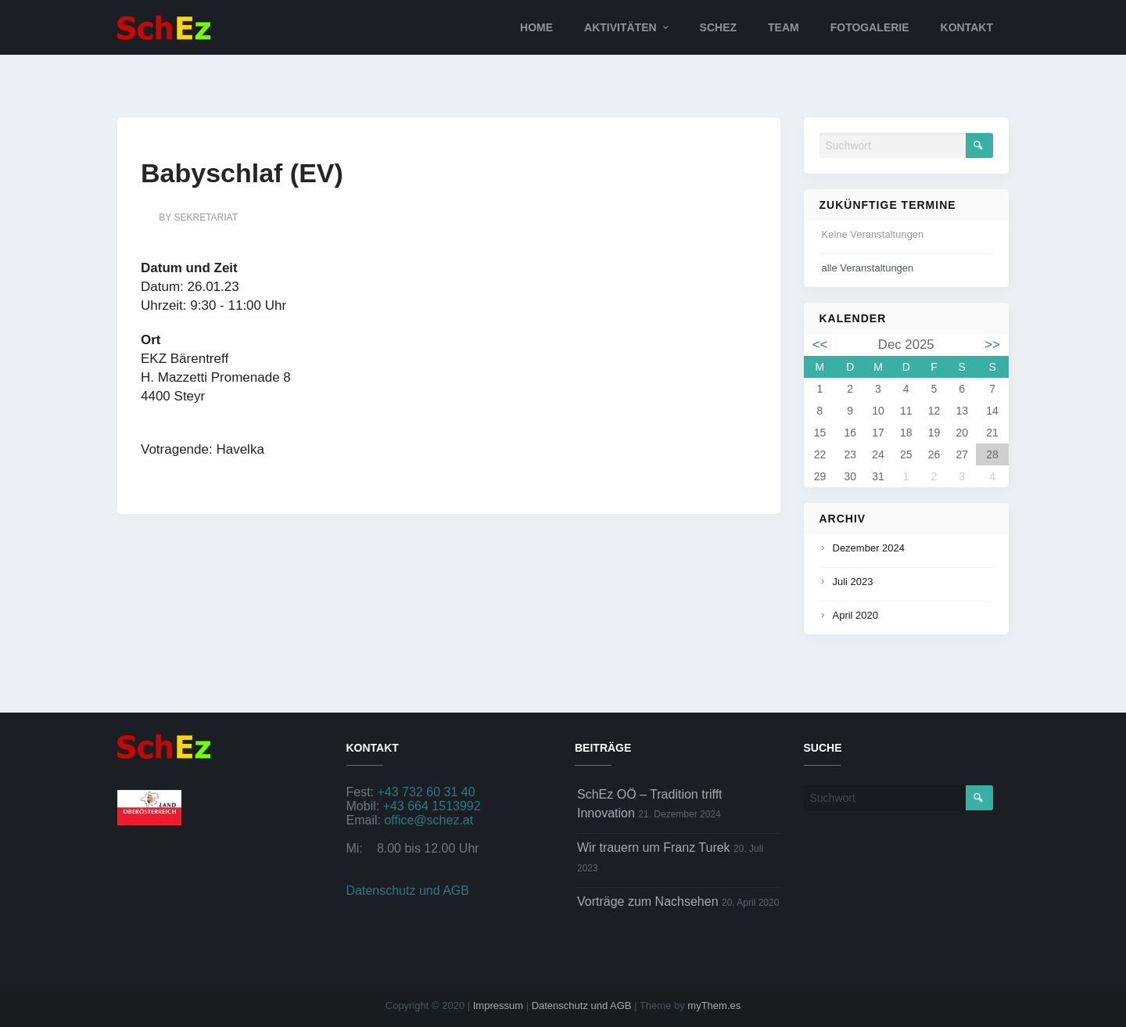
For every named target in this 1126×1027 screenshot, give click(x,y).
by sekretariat (198, 217)
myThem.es (714, 1005)
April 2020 (856, 615)
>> (992, 344)
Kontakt (967, 27)
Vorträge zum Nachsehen (648, 901)
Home (536, 27)
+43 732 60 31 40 (426, 792)
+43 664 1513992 (432, 806)
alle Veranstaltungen (868, 268)
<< (820, 344)
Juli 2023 (853, 581)
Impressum (498, 1005)
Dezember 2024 (869, 548)
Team (783, 27)
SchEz (718, 27)
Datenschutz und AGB (407, 890)
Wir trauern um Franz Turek (653, 847)
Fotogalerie (869, 27)
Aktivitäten (620, 27)
